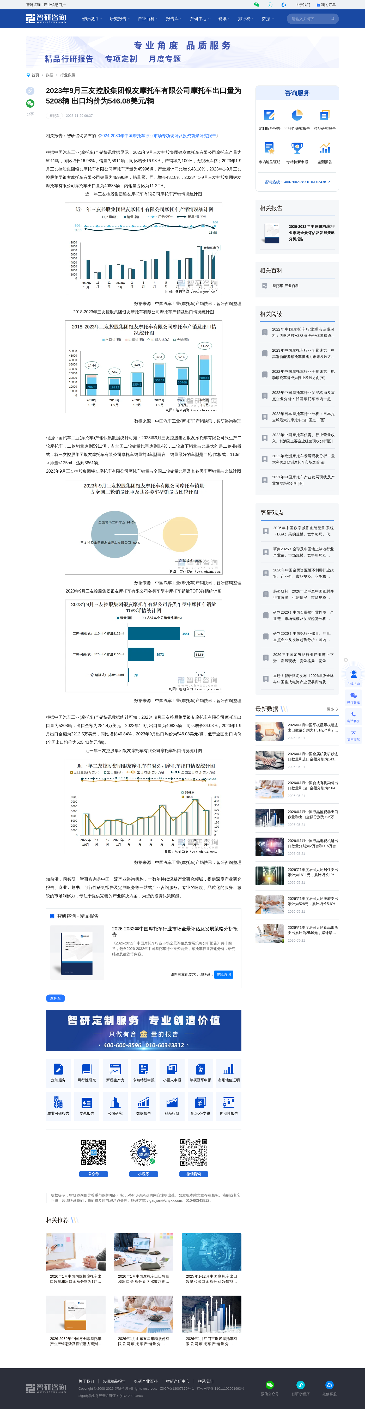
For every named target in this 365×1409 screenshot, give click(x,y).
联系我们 (206, 1381)
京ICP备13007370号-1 (177, 1388)
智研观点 (92, 18)
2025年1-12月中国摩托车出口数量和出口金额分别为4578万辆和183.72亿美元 (211, 1281)
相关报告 (271, 208)
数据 (268, 18)
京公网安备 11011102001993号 (220, 1388)
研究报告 (120, 18)
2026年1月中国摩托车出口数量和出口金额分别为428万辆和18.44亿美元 (143, 1281)
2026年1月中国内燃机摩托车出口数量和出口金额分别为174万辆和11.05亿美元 (75, 1281)
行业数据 (68, 75)
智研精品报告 (114, 1381)
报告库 (174, 18)
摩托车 (54, 116)
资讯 (224, 18)
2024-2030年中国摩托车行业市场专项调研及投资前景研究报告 (158, 135)
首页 (35, 75)
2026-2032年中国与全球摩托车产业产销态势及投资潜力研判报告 (75, 1344)
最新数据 (267, 709)
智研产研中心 (178, 1381)
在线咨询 (223, 974)
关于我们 (303, 5)
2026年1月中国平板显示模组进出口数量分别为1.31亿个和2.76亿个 (313, 730)
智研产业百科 (146, 1381)
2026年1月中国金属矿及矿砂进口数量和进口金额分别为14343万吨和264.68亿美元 (313, 759)
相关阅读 (271, 314)
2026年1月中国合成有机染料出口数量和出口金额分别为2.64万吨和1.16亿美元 (313, 788)
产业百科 (148, 18)
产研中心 (200, 18)
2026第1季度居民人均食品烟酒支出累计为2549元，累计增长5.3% (313, 932)
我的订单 (326, 4)
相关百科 (271, 270)
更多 (330, 709)
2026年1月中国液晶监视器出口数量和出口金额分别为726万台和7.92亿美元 (313, 817)
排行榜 (246, 18)
